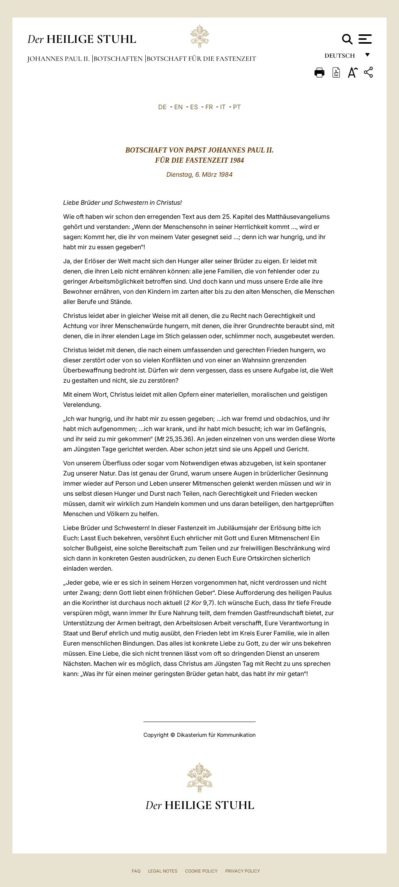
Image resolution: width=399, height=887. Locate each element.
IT (223, 107)
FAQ (136, 871)
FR (209, 107)
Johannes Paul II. (59, 58)
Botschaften (119, 58)
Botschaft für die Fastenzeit (201, 58)
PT (237, 107)
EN (178, 107)
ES (194, 107)
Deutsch (342, 57)
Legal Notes (162, 871)
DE (162, 107)
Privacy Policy (242, 871)
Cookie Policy (201, 871)
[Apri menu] (364, 39)
